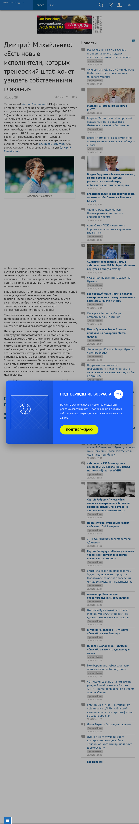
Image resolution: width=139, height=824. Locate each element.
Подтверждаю (79, 430)
